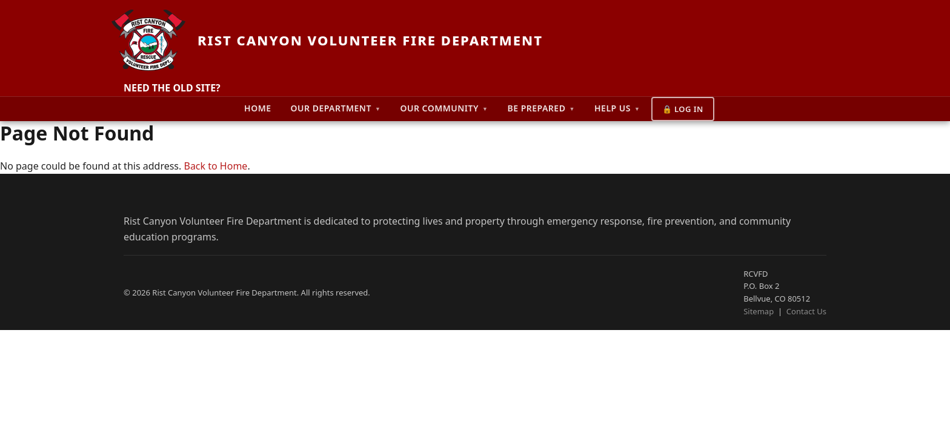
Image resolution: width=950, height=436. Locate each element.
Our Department (336, 108)
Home (257, 108)
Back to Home (215, 166)
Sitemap (758, 311)
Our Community (444, 108)
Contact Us (806, 311)
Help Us (617, 108)
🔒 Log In (682, 109)
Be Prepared (541, 108)
